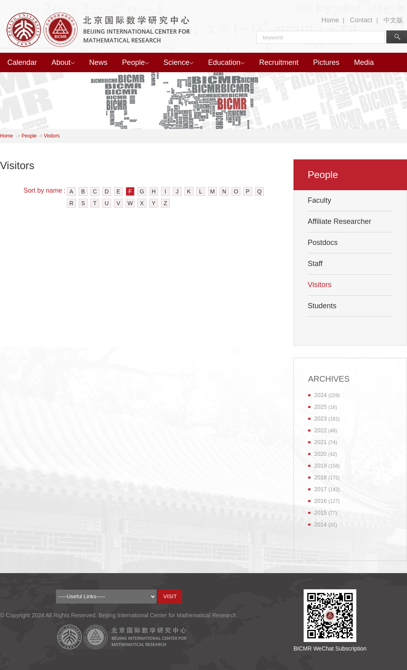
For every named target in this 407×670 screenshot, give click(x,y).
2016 (320, 501)
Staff (315, 264)
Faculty (319, 200)
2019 (320, 465)
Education (226, 62)
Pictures (326, 62)
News (98, 62)
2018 (320, 477)
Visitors (52, 136)
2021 (320, 442)
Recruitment (278, 62)
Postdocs (323, 242)
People (135, 62)
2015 (320, 512)
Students (322, 306)
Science (178, 62)
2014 (320, 524)
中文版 (393, 20)
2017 (320, 489)
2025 (320, 407)
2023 (320, 418)
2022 (320, 430)
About (63, 62)
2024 (320, 395)
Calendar (22, 62)
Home (330, 20)
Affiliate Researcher (339, 221)
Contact (361, 20)
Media (364, 62)
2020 (320, 454)
